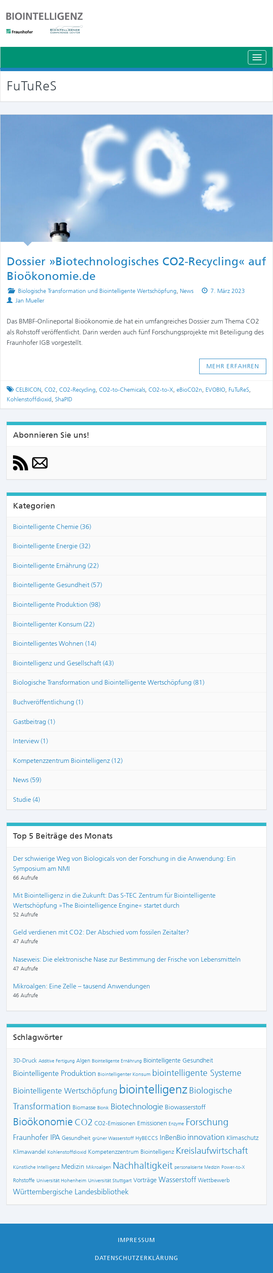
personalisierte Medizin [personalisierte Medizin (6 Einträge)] (197, 1167)
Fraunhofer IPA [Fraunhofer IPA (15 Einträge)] (36, 1137)
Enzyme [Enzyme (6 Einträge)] (176, 1124)
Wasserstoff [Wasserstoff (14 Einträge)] (177, 1179)
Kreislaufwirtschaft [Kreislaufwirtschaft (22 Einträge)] (212, 1150)
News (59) (27, 780)
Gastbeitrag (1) (34, 722)
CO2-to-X (160, 389)
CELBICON (28, 389)
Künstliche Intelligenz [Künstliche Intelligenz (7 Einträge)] (36, 1167)
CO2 (50, 389)
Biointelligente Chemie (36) (52, 527)
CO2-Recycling (77, 389)
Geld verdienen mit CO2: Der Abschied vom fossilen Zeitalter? (101, 932)
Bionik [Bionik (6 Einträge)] (103, 1108)
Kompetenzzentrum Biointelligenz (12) (67, 761)
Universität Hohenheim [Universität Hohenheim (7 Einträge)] (61, 1180)
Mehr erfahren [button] (233, 366)
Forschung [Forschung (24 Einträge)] (207, 1122)
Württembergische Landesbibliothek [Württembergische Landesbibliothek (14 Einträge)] (71, 1191)
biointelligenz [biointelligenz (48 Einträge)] (153, 1089)
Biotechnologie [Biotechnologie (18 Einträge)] (137, 1106)
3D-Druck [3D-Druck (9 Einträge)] (25, 1060)
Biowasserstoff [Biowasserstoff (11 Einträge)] (185, 1107)
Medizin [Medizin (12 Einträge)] (72, 1166)
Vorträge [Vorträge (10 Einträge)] (145, 1180)
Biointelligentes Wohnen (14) (54, 643)
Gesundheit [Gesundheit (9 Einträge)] (76, 1138)
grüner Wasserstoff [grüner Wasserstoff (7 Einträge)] (113, 1138)
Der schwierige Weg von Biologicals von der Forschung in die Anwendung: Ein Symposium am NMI (124, 864)
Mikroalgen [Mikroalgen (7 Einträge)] (98, 1167)
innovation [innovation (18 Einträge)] (206, 1137)
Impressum (136, 1240)
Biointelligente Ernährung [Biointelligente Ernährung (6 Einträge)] (117, 1061)
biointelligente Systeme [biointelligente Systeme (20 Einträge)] (197, 1073)
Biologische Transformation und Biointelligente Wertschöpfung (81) (108, 682)
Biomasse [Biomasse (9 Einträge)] (84, 1107)
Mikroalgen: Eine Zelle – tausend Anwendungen (81, 986)
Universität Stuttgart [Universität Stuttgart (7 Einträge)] (110, 1180)
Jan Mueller (30, 300)
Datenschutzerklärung (136, 1258)
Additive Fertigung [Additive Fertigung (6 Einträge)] (57, 1061)
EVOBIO (215, 389)
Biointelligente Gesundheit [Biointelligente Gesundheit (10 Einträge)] (178, 1060)
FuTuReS (239, 389)
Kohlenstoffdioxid (29, 399)
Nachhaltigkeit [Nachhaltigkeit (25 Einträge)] (143, 1165)
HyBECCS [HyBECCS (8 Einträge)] (146, 1138)
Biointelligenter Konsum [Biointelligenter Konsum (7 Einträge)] (124, 1074)
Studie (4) (26, 799)
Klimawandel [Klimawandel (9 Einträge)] (29, 1151)
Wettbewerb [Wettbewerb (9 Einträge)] (214, 1180)
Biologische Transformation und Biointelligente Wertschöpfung (97, 291)
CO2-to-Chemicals (122, 389)
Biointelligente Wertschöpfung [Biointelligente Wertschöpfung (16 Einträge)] (65, 1091)
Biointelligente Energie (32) (51, 546)
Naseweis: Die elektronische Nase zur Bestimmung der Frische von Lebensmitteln (127, 959)
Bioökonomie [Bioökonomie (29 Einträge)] (43, 1122)
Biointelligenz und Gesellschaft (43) (63, 663)
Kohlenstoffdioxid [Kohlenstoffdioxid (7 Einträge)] (66, 1152)
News (186, 291)
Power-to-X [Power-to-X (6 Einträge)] (233, 1167)
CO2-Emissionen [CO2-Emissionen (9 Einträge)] (114, 1123)
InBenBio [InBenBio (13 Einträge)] (173, 1137)
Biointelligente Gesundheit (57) (57, 585)
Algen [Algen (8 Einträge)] (83, 1060)
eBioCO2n (189, 389)
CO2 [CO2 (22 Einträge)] (84, 1122)
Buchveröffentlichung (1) (48, 702)
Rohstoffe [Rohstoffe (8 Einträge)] (24, 1180)
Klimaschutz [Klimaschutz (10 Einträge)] (242, 1138)
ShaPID (63, 399)
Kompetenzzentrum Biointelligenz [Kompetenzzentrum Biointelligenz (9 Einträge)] (131, 1151)
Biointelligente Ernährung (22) (56, 566)
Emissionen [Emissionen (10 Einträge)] (152, 1123)
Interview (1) (30, 741)
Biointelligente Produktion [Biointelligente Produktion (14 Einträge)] (54, 1073)
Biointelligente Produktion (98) (56, 604)
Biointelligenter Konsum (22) (53, 624)
